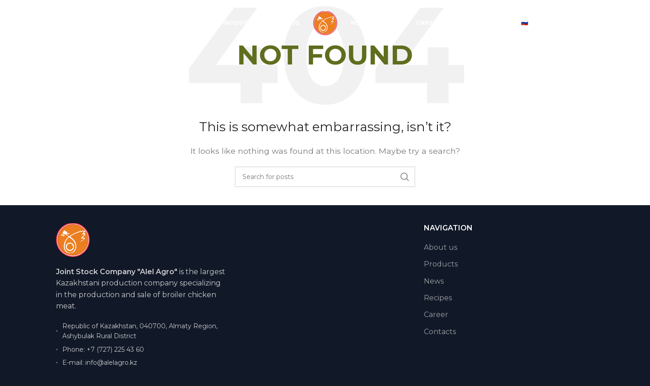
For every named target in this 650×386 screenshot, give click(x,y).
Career (436, 314)
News (434, 281)
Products (441, 264)
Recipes (438, 298)
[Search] (325, 176)
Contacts (440, 331)
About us (440, 247)
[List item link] (141, 349)
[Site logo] (325, 23)
